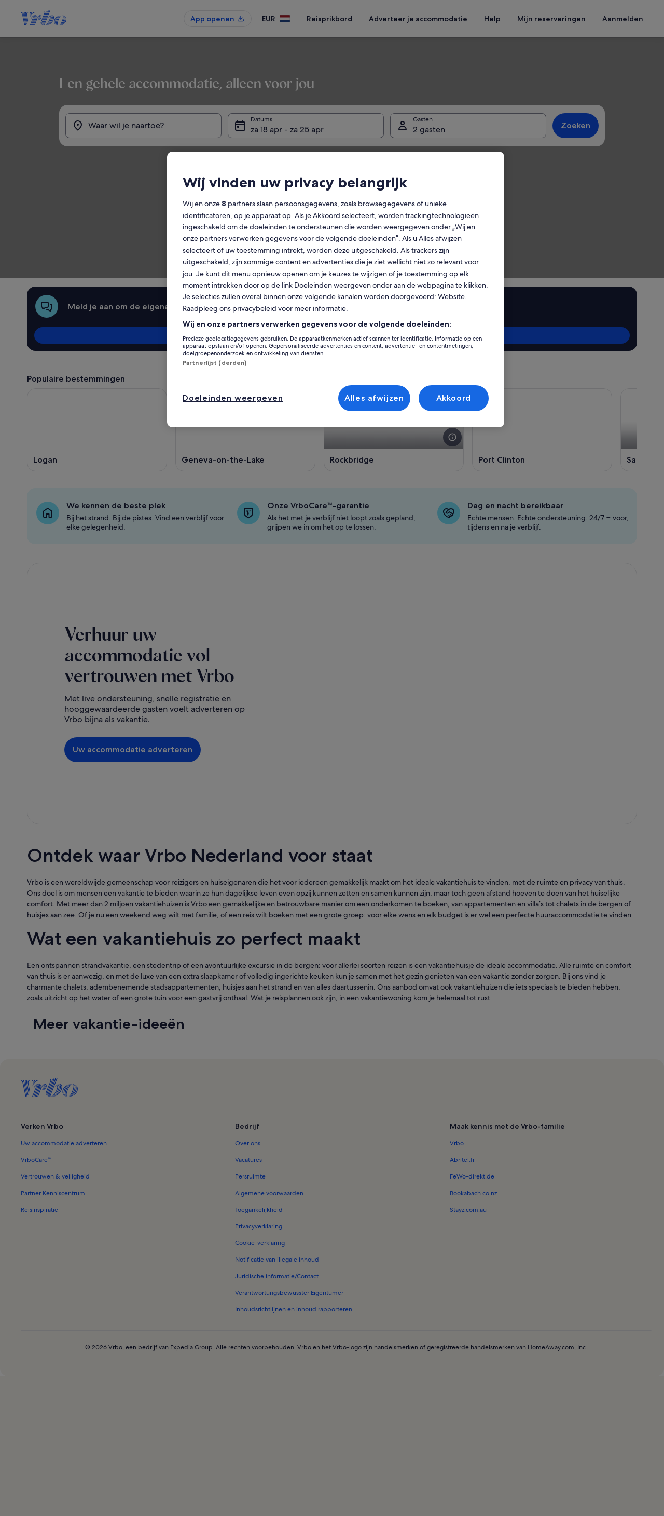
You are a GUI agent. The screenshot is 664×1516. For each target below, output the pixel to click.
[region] (335, 289)
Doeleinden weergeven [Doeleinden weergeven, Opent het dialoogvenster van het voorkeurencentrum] (233, 398)
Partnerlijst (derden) (214, 363)
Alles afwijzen (374, 398)
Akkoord (454, 398)
